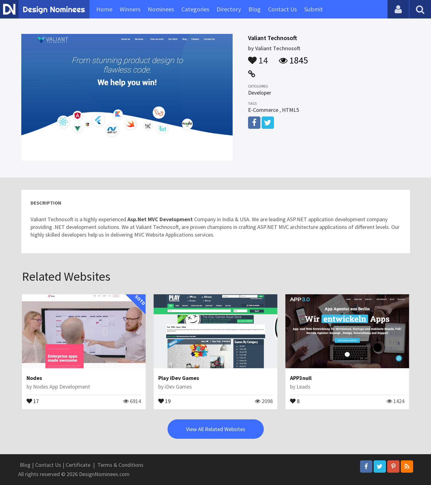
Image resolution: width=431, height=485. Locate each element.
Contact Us (282, 9)
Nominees (161, 9)
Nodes (34, 377)
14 (258, 57)
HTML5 (290, 109)
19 (164, 400)
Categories (195, 9)
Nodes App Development (61, 386)
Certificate (78, 464)
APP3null (301, 377)
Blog (254, 9)
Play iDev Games (178, 377)
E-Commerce (263, 109)
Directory (229, 9)
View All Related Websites (215, 429)
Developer (259, 92)
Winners (130, 9)
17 (33, 400)
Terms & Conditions (120, 464)
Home (104, 9)
